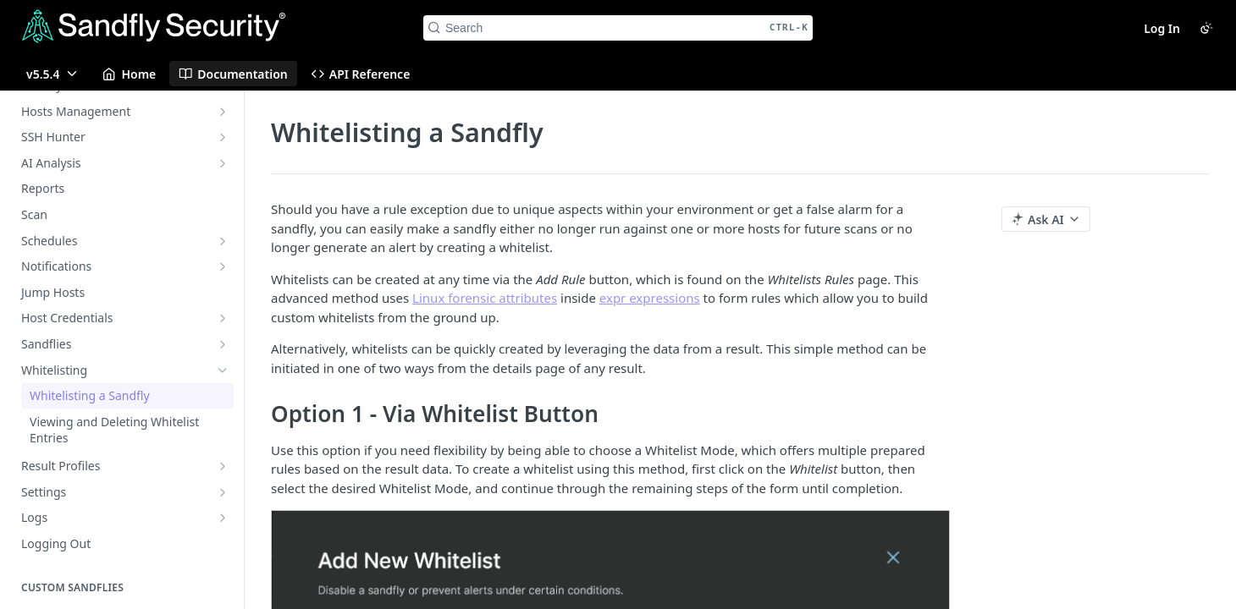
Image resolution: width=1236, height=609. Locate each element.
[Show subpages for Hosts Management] (222, 111)
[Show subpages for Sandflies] (222, 344)
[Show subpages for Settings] (222, 492)
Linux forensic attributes (484, 297)
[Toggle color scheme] (1206, 28)
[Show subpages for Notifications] (222, 266)
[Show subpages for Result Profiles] (222, 466)
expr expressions (649, 297)
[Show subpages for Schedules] (222, 241)
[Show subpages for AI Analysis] (222, 163)
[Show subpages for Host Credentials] (222, 318)
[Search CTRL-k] (618, 28)
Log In (1162, 28)
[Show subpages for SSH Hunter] (222, 137)
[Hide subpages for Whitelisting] (222, 370)
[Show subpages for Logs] (222, 517)
